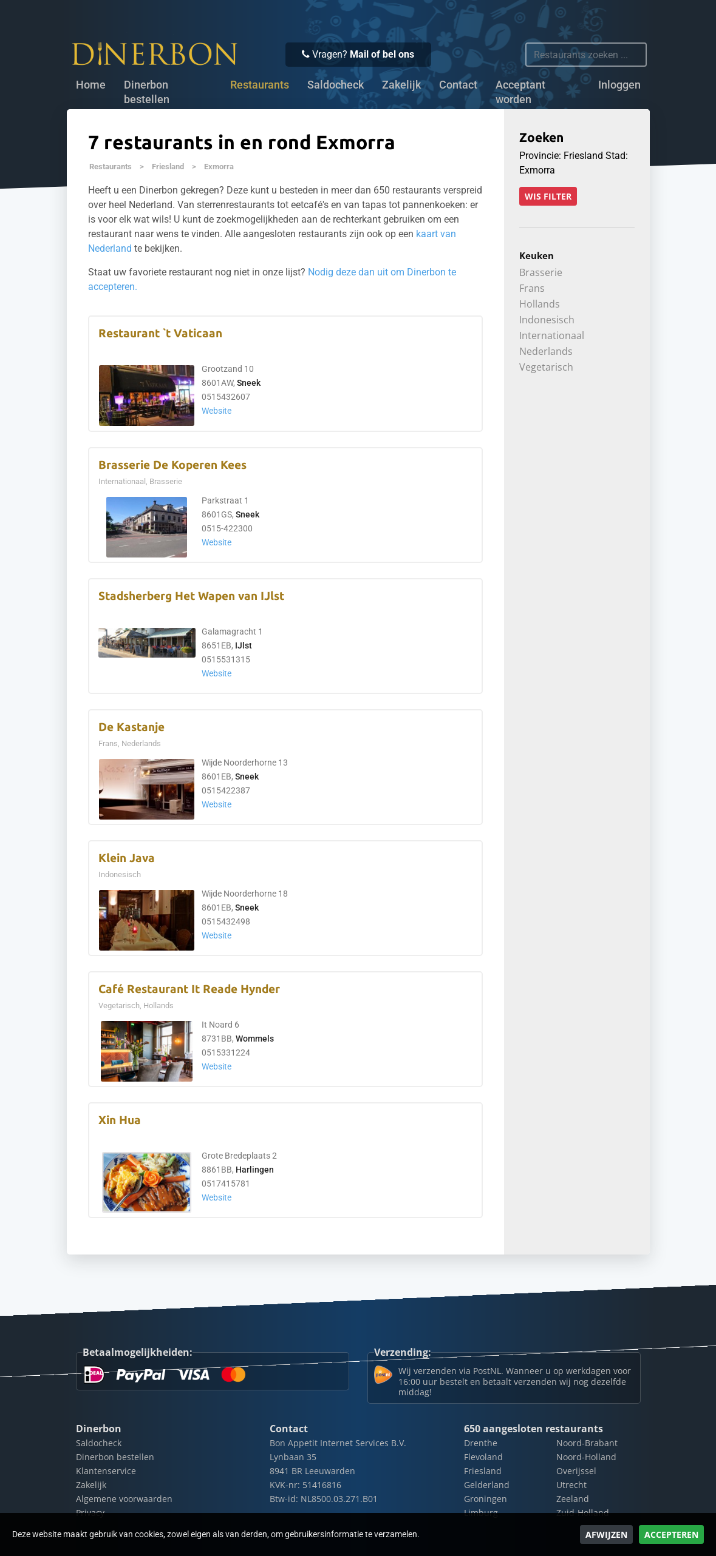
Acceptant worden (520, 92)
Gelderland (487, 1484)
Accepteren (671, 1534)
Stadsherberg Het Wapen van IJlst (191, 596)
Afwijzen (606, 1534)
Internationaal (551, 335)
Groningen (485, 1498)
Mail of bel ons (382, 54)
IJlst (243, 646)
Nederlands (546, 351)
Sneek (249, 383)
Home (91, 85)
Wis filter (548, 196)
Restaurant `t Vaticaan (160, 333)
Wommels (255, 1039)
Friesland (168, 166)
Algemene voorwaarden (124, 1498)
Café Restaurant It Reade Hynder (189, 989)
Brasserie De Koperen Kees (172, 465)
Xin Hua (119, 1120)
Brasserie (540, 272)
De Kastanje (131, 727)
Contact (458, 85)
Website (216, 411)
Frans (532, 288)
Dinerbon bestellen (146, 92)
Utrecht (571, 1484)
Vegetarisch (546, 367)
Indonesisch (547, 319)
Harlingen (255, 1170)
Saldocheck (335, 85)
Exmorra (219, 166)
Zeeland (572, 1498)
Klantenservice (106, 1471)
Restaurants (110, 166)
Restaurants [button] (259, 85)
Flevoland (483, 1457)
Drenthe (480, 1443)
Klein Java (126, 858)
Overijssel (576, 1471)
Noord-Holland (586, 1457)
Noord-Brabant (587, 1443)
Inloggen (619, 85)
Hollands (539, 304)
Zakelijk (401, 85)
